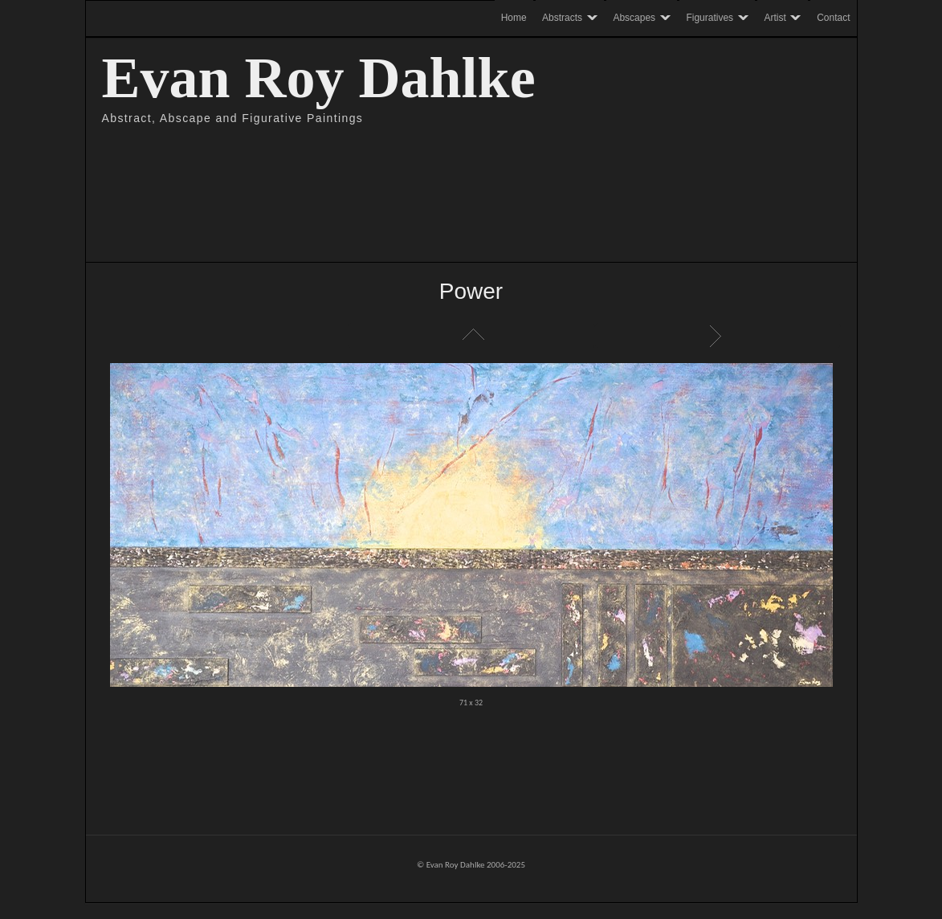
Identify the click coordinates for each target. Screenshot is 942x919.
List (471, 336)
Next (718, 336)
